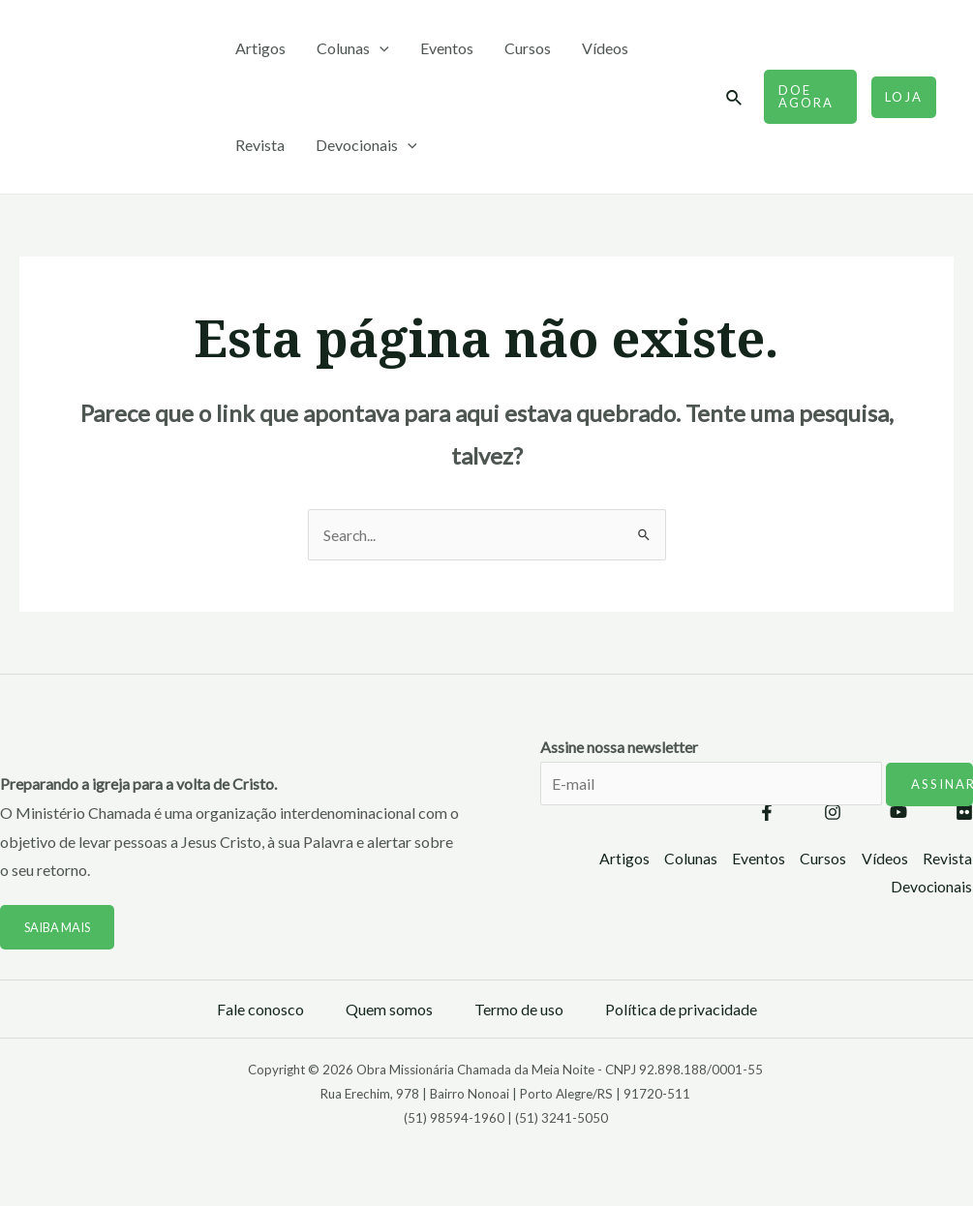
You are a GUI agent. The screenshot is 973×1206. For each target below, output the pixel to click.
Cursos (527, 48)
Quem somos (389, 1009)
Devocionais (366, 145)
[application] (379, 48)
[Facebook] (766, 812)
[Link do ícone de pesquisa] (735, 98)
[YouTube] (898, 812)
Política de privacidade (681, 1009)
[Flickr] (964, 812)
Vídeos (605, 48)
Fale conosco (260, 1009)
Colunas (353, 48)
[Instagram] (832, 812)
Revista (260, 145)
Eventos (446, 48)
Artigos (260, 48)
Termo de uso (518, 1009)
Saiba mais (59, 927)
